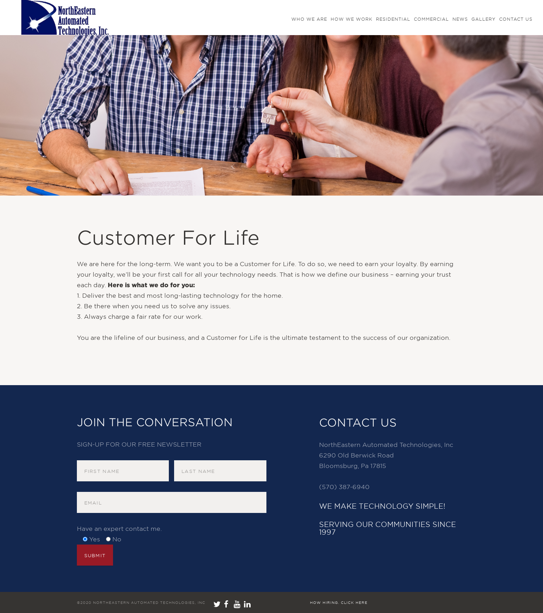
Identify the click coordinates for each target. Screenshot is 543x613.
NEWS (460, 19)
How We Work (351, 19)
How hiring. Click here (338, 602)
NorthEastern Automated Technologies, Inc (149, 602)
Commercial (431, 19)
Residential (393, 19)
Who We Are (309, 19)
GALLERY (483, 19)
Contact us (515, 19)
